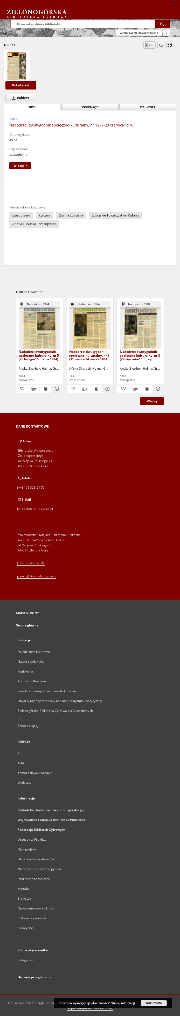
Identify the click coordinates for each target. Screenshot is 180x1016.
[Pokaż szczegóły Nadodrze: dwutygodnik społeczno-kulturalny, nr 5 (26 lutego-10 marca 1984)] (56, 388)
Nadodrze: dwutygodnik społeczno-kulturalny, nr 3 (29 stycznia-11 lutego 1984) (140, 355)
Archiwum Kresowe (32, 681)
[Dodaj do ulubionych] (160, 45)
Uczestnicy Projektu (32, 839)
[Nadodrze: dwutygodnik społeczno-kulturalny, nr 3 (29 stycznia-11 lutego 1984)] (140, 325)
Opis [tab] (32, 107)
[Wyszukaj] (162, 24)
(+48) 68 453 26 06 (31, 563)
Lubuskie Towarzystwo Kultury (115, 215)
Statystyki (25, 898)
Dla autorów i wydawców (36, 859)
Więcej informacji (123, 1003)
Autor (22, 753)
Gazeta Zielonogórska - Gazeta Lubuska (47, 691)
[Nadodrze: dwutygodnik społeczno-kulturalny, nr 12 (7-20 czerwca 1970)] (16, 66)
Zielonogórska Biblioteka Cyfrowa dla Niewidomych (55, 710)
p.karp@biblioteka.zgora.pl (36, 576)
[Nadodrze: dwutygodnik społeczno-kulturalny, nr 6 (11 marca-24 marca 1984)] (90, 325)
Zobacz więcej (28, 725)
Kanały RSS (26, 928)
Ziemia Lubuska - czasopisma (34, 224)
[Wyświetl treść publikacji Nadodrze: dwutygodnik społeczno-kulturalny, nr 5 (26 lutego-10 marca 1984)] (45, 388)
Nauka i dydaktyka (31, 661)
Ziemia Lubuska (71, 215)
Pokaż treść (21, 85)
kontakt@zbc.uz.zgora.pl (35, 509)
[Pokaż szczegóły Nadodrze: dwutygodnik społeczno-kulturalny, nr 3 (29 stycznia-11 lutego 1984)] (157, 388)
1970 (13, 140)
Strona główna (27, 625)
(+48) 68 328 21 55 (31, 487)
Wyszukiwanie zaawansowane (139, 32)
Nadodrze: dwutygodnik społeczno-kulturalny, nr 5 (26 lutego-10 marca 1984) (39, 355)
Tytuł (21, 763)
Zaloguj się (26, 960)
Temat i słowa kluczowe (35, 773)
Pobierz (19, 98)
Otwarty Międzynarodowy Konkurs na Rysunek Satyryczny (60, 701)
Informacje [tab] (90, 107)
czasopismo (18, 154)
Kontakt (23, 888)
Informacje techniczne (34, 879)
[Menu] (174, 4)
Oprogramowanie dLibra (36, 908)
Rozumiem (154, 1003)
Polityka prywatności (32, 918)
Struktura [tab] (148, 107)
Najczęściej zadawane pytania (40, 869)
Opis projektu (27, 849)
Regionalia (25, 671)
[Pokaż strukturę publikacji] (39, 304)
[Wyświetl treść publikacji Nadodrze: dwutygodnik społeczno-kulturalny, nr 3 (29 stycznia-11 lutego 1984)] (146, 388)
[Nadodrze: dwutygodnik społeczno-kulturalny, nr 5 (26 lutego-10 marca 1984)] (39, 325)
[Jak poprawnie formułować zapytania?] (166, 32)
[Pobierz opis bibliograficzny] (33, 388)
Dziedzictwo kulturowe (34, 651)
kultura (44, 215)
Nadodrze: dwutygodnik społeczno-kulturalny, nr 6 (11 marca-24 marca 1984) (89, 355)
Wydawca (25, 782)
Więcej (152, 401)
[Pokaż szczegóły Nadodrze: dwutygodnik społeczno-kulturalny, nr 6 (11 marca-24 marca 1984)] (107, 388)
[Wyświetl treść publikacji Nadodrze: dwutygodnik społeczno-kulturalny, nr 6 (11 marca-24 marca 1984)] (96, 388)
